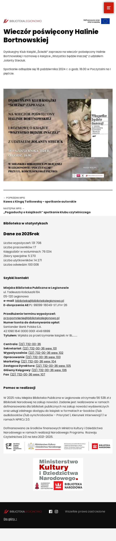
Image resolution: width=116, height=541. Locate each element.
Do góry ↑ (10, 519)
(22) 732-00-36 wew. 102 (45, 353)
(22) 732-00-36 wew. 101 (40, 348)
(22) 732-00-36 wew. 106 (49, 370)
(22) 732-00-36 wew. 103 (43, 357)
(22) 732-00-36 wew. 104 (38, 361)
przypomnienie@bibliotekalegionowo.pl (31, 318)
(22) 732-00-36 (30, 344)
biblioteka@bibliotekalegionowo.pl (39, 301)
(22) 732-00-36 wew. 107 (27, 374)
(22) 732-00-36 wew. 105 (53, 366)
